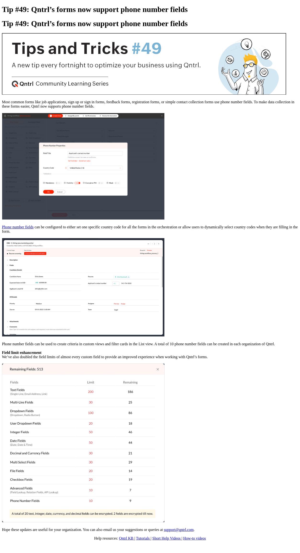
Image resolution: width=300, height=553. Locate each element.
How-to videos (194, 538)
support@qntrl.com (179, 530)
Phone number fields (17, 227)
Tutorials (143, 538)
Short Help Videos (167, 538)
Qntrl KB (126, 538)
